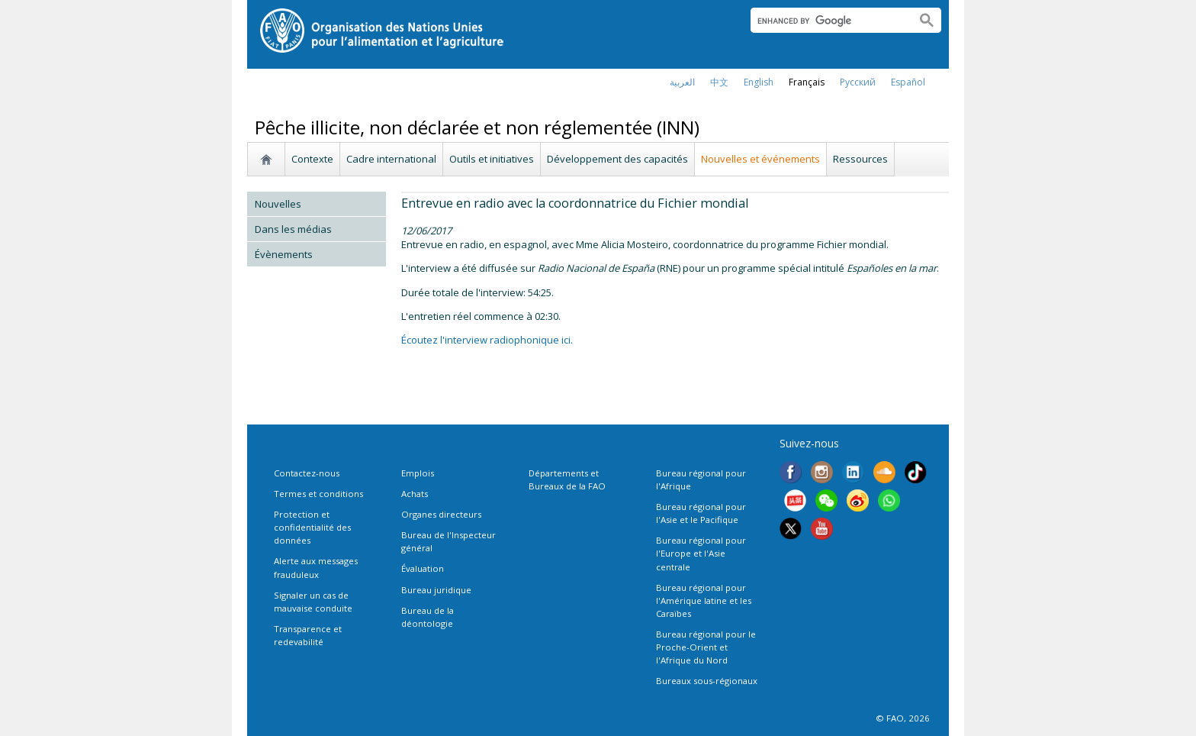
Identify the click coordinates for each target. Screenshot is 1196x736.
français (807, 82)
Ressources (860, 159)
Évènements (284, 254)
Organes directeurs (441, 514)
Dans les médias (293, 229)
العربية (682, 82)
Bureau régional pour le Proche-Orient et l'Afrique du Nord (706, 647)
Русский (858, 82)
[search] (827, 20)
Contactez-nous (306, 473)
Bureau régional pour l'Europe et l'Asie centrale (701, 553)
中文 (719, 82)
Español (908, 82)
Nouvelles (278, 204)
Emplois (417, 473)
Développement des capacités (617, 159)
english (758, 82)
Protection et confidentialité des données (312, 527)
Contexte (312, 159)
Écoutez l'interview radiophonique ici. (487, 340)
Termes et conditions (318, 493)
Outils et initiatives (491, 159)
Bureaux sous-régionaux (706, 680)
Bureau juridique (436, 590)
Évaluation (422, 568)
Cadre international (391, 159)
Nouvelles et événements (760, 159)
